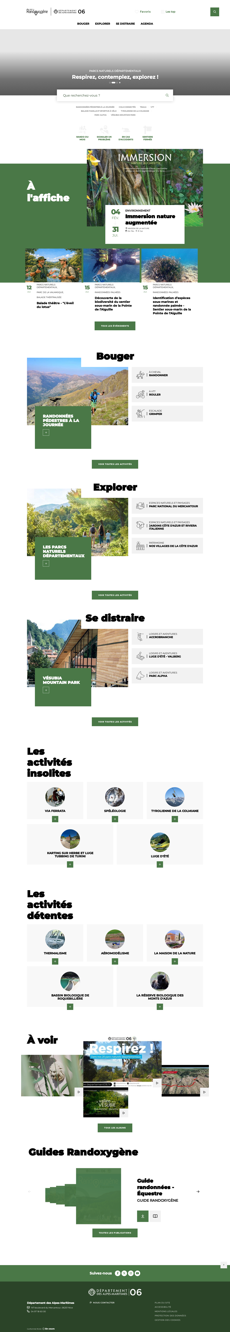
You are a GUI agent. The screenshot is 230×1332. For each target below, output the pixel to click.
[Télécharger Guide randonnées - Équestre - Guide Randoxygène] (143, 1216)
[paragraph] (145, 187)
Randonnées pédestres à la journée (95, 107)
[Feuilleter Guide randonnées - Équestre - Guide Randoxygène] (155, 1216)
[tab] (110, 82)
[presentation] (115, 62)
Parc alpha (100, 115)
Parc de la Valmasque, (50, 292)
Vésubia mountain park (123, 115)
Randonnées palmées (107, 292)
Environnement (137, 210)
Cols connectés (127, 107)
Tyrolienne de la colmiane (135, 111)
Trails (143, 107)
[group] (115, 1197)
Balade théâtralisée (49, 297)
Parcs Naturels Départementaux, (47, 286)
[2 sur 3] (115, 62)
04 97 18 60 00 (38, 1311)
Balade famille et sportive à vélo (98, 111)
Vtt (152, 107)
